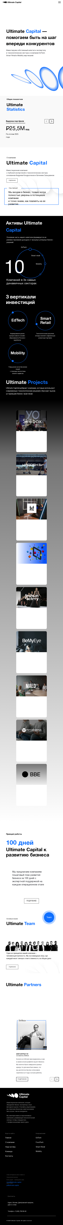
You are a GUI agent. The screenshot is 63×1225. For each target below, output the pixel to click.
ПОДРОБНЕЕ (12, 180)
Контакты (9, 1156)
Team (49, 917)
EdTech (38, 1138)
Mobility (39, 1151)
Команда (8, 1151)
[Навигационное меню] (59, 2)
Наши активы (10, 1147)
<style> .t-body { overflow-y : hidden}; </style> (31, 1053)
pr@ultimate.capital (13, 1185)
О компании (10, 1142)
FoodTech (39, 1142)
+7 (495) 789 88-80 (20, 1211)
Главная (8, 1138)
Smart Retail (40, 1147)
